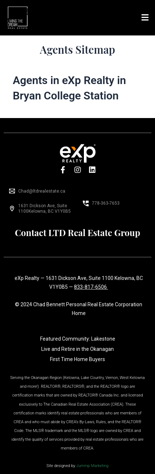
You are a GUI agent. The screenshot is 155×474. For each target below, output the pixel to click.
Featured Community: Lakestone (77, 339)
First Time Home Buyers (77, 359)
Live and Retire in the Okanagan (77, 349)
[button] (145, 17)
